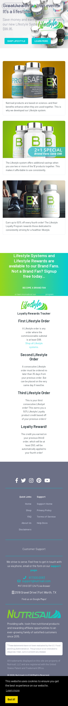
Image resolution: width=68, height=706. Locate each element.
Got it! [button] (11, 699)
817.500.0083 (34, 577)
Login (14, 6)
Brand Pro (40, 294)
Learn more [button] (13, 690)
